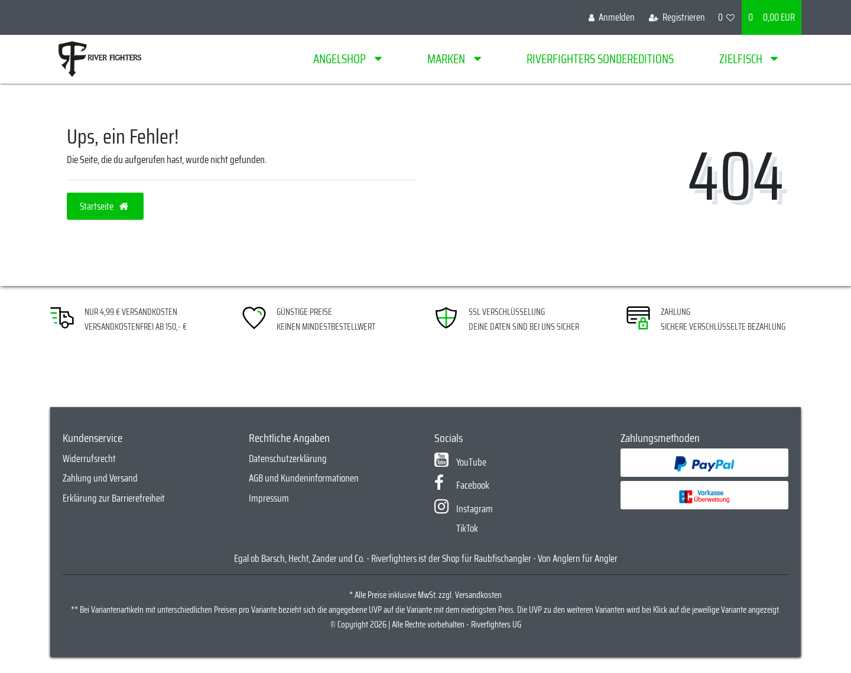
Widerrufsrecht (89, 458)
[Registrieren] (677, 17)
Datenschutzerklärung (288, 458)
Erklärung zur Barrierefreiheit (114, 498)
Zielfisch (742, 59)
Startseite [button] (105, 206)
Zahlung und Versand (100, 478)
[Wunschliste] (727, 17)
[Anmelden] (611, 17)
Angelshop (340, 59)
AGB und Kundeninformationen (304, 478)
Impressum (269, 498)
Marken (447, 59)
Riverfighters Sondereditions (600, 59)
